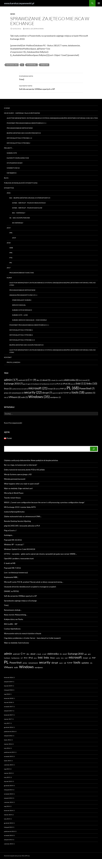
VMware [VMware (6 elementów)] (15, 397)
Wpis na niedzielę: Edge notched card (18, 488)
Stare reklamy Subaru (21, 300)
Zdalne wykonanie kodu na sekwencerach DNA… (22, 516)
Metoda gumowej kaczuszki (14, 479)
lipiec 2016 (7, 740)
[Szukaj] (93, 449)
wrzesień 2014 (8, 794)
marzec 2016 (8, 744)
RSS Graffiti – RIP (10, 624)
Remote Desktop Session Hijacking (17, 521)
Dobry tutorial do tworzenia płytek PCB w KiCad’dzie (24, 470)
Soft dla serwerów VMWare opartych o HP (51, 87)
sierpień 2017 (8, 711)
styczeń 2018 (8, 702)
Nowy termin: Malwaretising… (15, 615)
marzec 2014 (8, 814)
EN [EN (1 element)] (81, 380)
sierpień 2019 (8, 681)
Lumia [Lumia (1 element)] (15, 389)
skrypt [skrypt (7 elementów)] (47, 392)
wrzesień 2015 (8, 756)
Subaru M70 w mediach (22, 310)
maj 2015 (7, 769)
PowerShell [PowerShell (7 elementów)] (86, 388)
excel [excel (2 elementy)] (86, 380)
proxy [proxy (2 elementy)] (7, 393)
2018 (8, 243)
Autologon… (8, 535)
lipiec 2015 (7, 760)
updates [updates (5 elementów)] (90, 392)
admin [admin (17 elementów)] (11, 380)
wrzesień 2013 (8, 835)
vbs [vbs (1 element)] (6, 397)
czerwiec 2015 (8, 765)
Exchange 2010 (12, 65)
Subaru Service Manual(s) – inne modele (29, 320)
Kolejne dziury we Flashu (13, 619)
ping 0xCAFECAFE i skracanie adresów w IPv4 (22, 526)
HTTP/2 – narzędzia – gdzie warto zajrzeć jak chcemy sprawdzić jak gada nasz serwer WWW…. (40, 554)
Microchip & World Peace (13, 493)
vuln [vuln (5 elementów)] (24, 397)
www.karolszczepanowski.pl (19, 3)
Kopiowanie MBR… (11, 577)
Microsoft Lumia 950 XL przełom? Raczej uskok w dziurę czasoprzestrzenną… (33, 582)
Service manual (19, 305)
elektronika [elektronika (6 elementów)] (71, 380)
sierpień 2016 (8, 735)
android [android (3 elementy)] (22, 380)
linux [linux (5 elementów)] (8, 388)
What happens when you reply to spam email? (21, 484)
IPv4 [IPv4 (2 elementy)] (59, 384)
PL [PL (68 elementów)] (73, 387)
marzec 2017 (8, 719)
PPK (10, 233)
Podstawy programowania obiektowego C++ (26, 123)
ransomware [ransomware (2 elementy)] (17, 393)
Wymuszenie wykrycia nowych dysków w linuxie (22, 633)
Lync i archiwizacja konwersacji (16, 572)
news (12, 14)
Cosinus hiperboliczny (12, 629)
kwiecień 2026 (8, 677)
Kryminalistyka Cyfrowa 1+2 (19, 138)
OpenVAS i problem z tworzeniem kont (19, 558)
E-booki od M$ (9, 563)
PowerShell (32, 65)
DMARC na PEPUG (11, 591)
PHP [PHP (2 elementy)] (63, 389)
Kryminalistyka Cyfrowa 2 (18, 143)
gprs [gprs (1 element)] (30, 384)
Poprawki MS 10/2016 (13, 540)
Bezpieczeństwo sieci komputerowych (24, 133)
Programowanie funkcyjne (21, 273)
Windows (44, 65)
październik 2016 (9, 731)
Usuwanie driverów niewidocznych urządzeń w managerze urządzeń (30, 587)
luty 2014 (7, 819)
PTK (10, 258)
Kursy (9, 278)
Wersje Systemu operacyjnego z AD (18, 474)
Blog (6, 178)
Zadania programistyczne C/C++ (23, 295)
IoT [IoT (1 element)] (54, 384)
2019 (8, 228)
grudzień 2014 (8, 785)
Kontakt (8, 357)
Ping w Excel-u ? (10, 530)
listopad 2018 (8, 690)
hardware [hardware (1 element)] (37, 384)
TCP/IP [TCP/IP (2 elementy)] (67, 393)
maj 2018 (7, 694)
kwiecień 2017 (8, 715)
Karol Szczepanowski (34, 29)
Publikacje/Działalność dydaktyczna (20, 183)
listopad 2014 (8, 790)
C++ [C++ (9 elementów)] (32, 379)
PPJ (10, 263)
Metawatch (11, 173)
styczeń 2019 (8, 686)
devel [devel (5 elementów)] (46, 380)
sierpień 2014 (8, 798)
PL (22, 65)
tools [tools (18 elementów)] (78, 392)
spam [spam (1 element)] (55, 393)
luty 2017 (7, 723)
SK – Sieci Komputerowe (19, 218)
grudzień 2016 (8, 727)
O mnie (7, 108)
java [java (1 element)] (73, 384)
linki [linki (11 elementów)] (81, 383)
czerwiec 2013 (8, 844)
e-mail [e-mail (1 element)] (61, 380)
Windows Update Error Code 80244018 (19, 549)
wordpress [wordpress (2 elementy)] (55, 397)
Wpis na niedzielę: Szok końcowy (16, 643)
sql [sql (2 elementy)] (60, 393)
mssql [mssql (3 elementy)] (51, 388)
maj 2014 (7, 806)
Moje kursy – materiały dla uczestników (22, 113)
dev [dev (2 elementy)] (39, 380)
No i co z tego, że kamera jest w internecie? (20, 465)
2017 (8, 268)
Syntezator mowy (15, 163)
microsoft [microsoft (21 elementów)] (38, 388)
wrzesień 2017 (8, 706)
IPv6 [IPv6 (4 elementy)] (66, 383)
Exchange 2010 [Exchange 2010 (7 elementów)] (13, 383)
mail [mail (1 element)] (25, 389)
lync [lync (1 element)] (20, 389)
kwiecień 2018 (8, 698)
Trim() (51, 77)
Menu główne (99, 3)
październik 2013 (9, 831)
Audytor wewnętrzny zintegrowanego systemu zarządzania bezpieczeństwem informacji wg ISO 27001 (52, 118)
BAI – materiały (18, 213)
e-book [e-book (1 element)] (54, 380)
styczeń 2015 (8, 781)
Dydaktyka (9, 188)
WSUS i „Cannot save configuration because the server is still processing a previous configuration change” (44, 502)
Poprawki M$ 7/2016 (12, 568)
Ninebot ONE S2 (13, 168)
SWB (11, 248)
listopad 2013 (8, 827)
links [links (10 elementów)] (91, 383)
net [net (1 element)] (58, 389)
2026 (8, 193)
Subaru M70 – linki (20, 315)
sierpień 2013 (8, 839)
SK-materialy (17, 223)
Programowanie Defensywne (20, 128)
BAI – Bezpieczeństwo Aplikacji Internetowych (29, 198)
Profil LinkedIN (13, 362)
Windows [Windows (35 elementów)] (39, 396)
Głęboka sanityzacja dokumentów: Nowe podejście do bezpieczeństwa (31, 460)
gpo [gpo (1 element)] (25, 384)
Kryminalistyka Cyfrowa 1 (21, 330)
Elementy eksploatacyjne (18, 158)
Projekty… (8, 148)
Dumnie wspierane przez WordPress (17, 856)
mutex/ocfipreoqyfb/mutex (14, 512)
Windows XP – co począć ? (14, 544)
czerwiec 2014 (8, 802)
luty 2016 (7, 748)
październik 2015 (9, 752)
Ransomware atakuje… (13, 610)
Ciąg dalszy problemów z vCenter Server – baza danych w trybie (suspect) (32, 638)
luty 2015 (7, 777)
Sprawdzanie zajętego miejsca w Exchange (20, 601)
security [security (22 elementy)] (33, 392)
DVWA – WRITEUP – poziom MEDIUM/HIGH (29, 203)
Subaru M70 (12, 153)
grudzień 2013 (8, 823)
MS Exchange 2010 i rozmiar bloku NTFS (20, 507)
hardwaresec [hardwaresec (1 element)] (46, 384)
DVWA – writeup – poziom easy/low (27, 208)
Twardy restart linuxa (12, 498)
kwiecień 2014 (8, 810)
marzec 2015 (8, 773)
